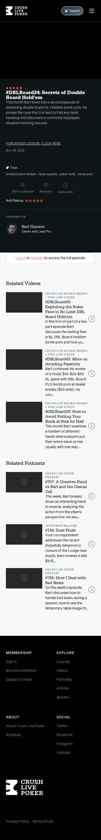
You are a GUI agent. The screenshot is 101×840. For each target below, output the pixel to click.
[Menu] (91, 11)
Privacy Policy (17, 821)
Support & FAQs (19, 679)
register (37, 258)
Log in (20, 258)
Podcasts (64, 679)
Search (72, 11)
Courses (63, 662)
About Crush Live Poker (25, 726)
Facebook (65, 735)
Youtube (63, 753)
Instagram (65, 744)
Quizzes (63, 697)
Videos (62, 670)
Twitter (62, 726)
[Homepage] (17, 11)
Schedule (13, 735)
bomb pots (85, 174)
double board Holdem (21, 174)
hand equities (48, 174)
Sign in (11, 662)
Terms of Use (42, 821)
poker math (67, 174)
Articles (63, 688)
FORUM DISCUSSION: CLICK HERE (33, 143)
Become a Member (21, 670)
